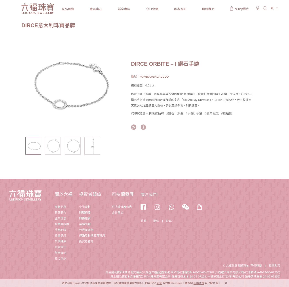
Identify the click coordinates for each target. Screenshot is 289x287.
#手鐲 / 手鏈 (194, 113)
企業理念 (60, 218)
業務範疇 (60, 230)
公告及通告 (86, 230)
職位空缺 (60, 258)
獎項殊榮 (60, 241)
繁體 (143, 220)
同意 (159, 283)
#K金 (180, 113)
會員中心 (96, 9)
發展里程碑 (62, 224)
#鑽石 (170, 113)
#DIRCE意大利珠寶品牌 (147, 113)
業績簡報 (85, 224)
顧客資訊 (180, 9)
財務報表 (85, 218)
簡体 (156, 220)
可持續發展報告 (122, 207)
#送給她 (226, 113)
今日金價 (152, 9)
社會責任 (60, 247)
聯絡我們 (208, 9)
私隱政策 (274, 265)
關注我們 (148, 194)
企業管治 (117, 212)
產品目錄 (68, 9)
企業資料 (85, 207)
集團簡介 (60, 212)
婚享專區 (124, 9)
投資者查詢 (86, 241)
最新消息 (60, 207)
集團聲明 (60, 252)
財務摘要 (85, 212)
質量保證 (60, 235)
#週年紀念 (212, 113)
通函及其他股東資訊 (92, 235)
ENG (169, 220)
